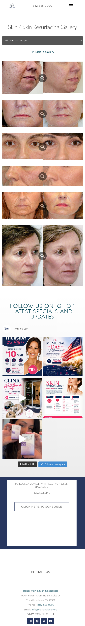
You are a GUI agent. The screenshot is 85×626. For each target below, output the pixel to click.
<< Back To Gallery (42, 52)
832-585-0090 (42, 5)
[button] (71, 6)
